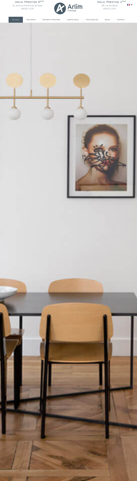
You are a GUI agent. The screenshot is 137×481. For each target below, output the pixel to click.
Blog (107, 19)
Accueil (15, 19)
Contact (121, 19)
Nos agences (92, 19)
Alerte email (73, 19)
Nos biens (31, 19)
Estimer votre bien (51, 19)
